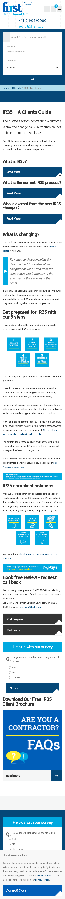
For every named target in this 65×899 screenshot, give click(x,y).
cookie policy (43, 875)
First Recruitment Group (23, 9)
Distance (11, 60)
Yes (12, 667)
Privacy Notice (42, 879)
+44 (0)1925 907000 (32, 20)
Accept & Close (16, 890)
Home (6, 88)
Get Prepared (15, 619)
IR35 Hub (16, 88)
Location (11, 46)
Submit (14, 688)
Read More (13, 172)
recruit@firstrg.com (32, 26)
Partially (14, 677)
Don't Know (16, 849)
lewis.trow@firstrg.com (30, 607)
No (12, 672)
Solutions (13, 630)
